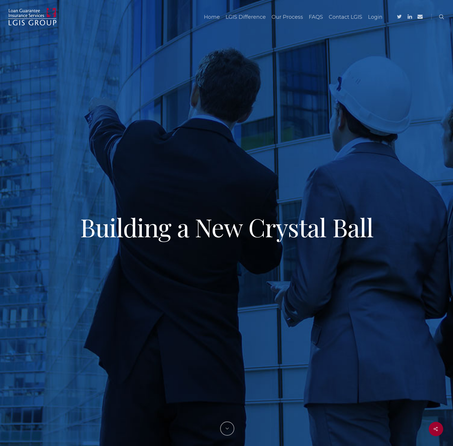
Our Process (287, 17)
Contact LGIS (345, 17)
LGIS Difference (246, 17)
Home (212, 17)
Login (375, 17)
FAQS (316, 17)
